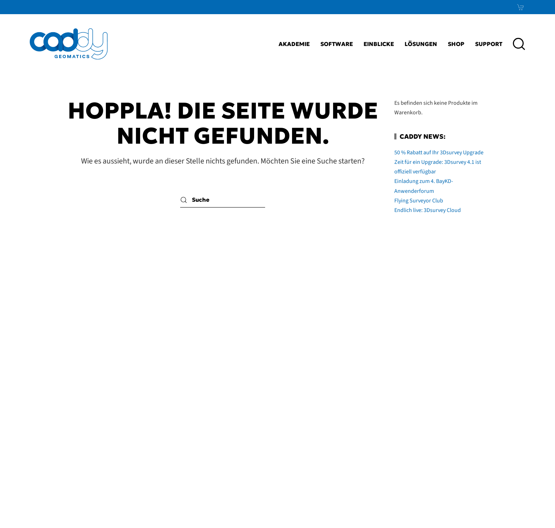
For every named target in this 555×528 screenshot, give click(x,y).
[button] (519, 43)
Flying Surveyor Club (418, 201)
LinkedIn (490, 411)
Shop (456, 43)
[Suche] (222, 200)
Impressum (310, 411)
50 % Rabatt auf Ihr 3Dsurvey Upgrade (439, 152)
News (503, 446)
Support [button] (488, 43)
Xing (507, 429)
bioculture (527, 509)
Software (336, 43)
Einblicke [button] (379, 43)
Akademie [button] (294, 43)
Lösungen (421, 43)
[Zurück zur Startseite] (69, 43)
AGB (340, 429)
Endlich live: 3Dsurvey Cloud (427, 210)
